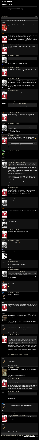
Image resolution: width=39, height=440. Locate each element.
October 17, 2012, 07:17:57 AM (13, 334)
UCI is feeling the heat (14, 387)
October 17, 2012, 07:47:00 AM (13, 391)
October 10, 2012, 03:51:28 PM (13, 229)
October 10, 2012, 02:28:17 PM (13, 187)
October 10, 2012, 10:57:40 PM (13, 261)
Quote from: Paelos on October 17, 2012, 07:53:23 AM (17, 415)
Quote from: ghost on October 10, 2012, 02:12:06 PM (17, 162)
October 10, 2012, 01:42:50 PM (13, 67)
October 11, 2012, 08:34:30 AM (13, 269)
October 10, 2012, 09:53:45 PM (13, 251)
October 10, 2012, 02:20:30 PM (13, 150)
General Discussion (13, 15)
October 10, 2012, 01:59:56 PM (13, 112)
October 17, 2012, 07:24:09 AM (13, 367)
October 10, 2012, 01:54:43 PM (13, 90)
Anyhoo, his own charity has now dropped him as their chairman (18, 354)
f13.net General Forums (7, 15)
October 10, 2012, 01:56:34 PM (13, 101)
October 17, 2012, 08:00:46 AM (13, 413)
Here (8, 46)
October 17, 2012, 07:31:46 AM (13, 378)
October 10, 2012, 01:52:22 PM (13, 78)
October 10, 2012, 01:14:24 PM (13, 55)
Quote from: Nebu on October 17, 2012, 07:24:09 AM (17, 380)
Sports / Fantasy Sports (20, 15)
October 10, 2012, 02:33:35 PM (13, 198)
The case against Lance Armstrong (29, 435)
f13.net (2, 15)
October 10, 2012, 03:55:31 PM (13, 240)
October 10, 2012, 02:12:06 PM (13, 135)
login (10, 7)
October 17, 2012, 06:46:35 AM (13, 292)
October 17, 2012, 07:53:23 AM (13, 403)
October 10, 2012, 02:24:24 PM (13, 160)
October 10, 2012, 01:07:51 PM (13, 44)
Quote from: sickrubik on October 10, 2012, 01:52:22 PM (17, 103)
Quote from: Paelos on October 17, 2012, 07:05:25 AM (17, 393)
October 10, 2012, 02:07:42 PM (13, 123)
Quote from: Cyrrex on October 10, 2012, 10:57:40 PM (17, 271)
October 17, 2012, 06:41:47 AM (13, 281)
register (13, 7)
